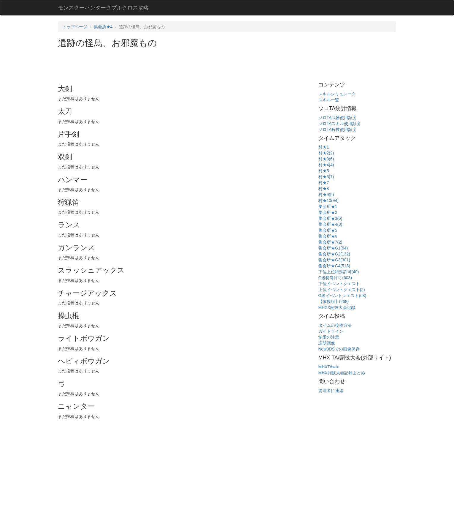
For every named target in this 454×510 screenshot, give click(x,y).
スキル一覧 (328, 99)
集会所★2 (327, 212)
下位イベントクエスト (339, 283)
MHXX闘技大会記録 (336, 307)
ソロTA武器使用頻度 (337, 117)
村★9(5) (326, 194)
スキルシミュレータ (337, 93)
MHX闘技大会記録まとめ (341, 372)
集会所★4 (103, 26)
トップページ (74, 26)
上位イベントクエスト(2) (341, 289)
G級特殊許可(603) (335, 277)
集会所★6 (327, 236)
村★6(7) (326, 176)
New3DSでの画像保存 (339, 349)
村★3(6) (326, 159)
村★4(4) (326, 164)
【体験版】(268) (333, 301)
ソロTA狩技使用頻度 (337, 129)
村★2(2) (326, 153)
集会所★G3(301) (334, 260)
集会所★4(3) (330, 224)
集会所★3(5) (330, 218)
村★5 (323, 170)
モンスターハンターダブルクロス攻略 (103, 8)
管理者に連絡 (330, 390)
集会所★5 (327, 230)
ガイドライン (330, 331)
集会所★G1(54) (333, 248)
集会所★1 (327, 206)
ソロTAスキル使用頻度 (339, 123)
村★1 (323, 147)
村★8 (323, 188)
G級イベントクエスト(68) (342, 295)
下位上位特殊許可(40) (338, 271)
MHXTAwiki (328, 366)
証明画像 (326, 343)
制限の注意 (328, 337)
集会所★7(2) (330, 242)
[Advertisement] (166, 64)
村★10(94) (328, 200)
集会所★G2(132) (334, 254)
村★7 (323, 182)
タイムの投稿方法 (335, 325)
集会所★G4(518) (334, 265)
